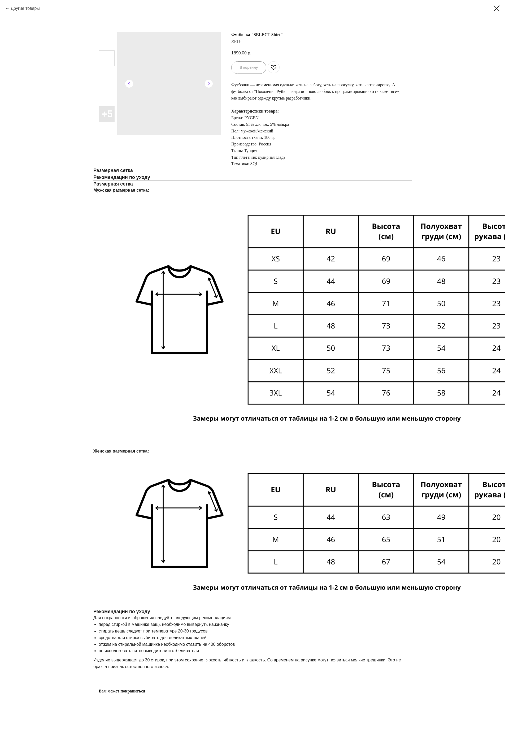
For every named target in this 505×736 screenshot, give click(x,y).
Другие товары (25, 8)
